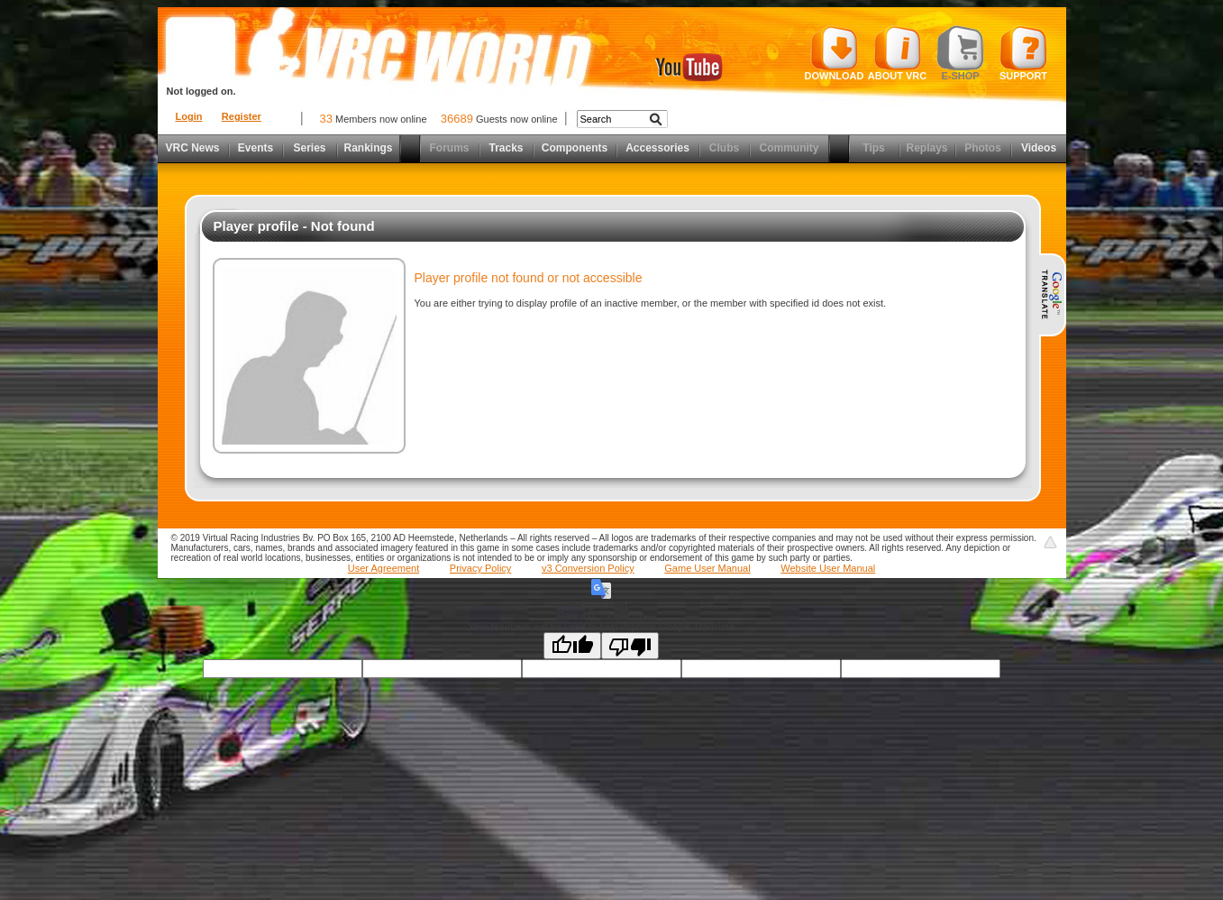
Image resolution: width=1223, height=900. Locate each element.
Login (189, 116)
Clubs (724, 148)
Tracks (505, 148)
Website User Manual (827, 568)
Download (834, 53)
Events (255, 148)
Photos (982, 148)
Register (241, 116)
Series (309, 148)
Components (574, 148)
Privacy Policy (480, 568)
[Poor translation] (630, 645)
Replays (926, 148)
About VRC (897, 53)
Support (1023, 53)
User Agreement (383, 568)
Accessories (657, 148)
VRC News (192, 148)
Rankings (367, 148)
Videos (1038, 148)
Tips (873, 148)
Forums (449, 148)
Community (789, 148)
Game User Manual (707, 568)
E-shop (960, 53)
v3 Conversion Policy (588, 568)
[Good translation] (572, 645)
